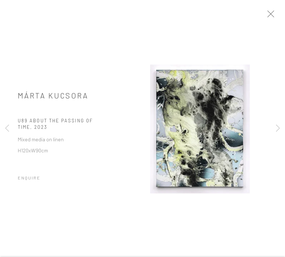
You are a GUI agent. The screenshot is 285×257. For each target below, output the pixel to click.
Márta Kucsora (53, 97)
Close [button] (273, 16)
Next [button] (278, 128)
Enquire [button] (29, 180)
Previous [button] (7, 128)
